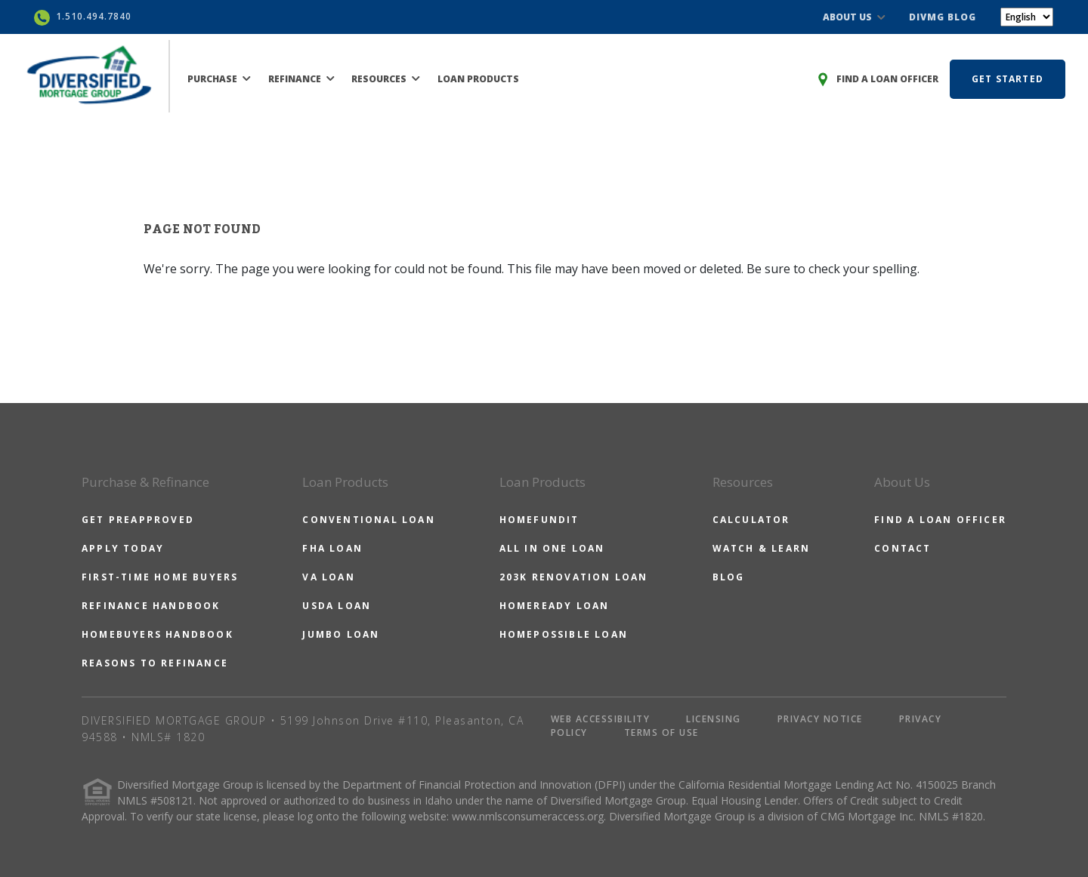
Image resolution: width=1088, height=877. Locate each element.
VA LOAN (328, 577)
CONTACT (902, 548)
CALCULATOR (751, 519)
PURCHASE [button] (219, 78)
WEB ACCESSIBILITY (601, 718)
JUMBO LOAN (340, 634)
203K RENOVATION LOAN (573, 577)
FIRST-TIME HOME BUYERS (160, 577)
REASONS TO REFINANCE (155, 663)
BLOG (728, 577)
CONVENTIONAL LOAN (368, 519)
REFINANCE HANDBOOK (151, 605)
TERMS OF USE (661, 732)
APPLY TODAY (123, 548)
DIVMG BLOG (942, 17)
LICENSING (713, 718)
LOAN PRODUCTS (478, 78)
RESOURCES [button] (385, 78)
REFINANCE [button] (301, 78)
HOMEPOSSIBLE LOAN (563, 634)
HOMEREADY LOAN (554, 605)
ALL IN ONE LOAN (552, 548)
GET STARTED (1007, 78)
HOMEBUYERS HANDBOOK (157, 634)
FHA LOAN (332, 548)
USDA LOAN (336, 605)
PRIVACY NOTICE (820, 718)
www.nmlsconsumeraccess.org (528, 816)
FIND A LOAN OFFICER (940, 519)
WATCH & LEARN (761, 548)
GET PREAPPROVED (138, 519)
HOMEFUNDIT (539, 519)
